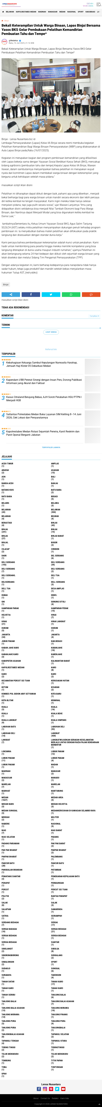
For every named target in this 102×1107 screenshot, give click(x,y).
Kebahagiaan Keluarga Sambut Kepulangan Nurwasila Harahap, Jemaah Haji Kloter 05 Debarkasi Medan (41, 364)
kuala (5, 707)
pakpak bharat (58, 850)
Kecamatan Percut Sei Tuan (16, 680)
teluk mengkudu (10, 1054)
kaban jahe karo (10, 647)
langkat (55, 733)
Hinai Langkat (58, 621)
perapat (6, 883)
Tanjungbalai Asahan (13, 1034)
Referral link (51, 349)
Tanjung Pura (9, 1027)
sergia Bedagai (58, 935)
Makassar (52, 12)
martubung (57, 791)
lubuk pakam (57, 751)
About (36, 1098)
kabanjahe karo (10, 654)
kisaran (55, 687)
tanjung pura (9, 1021)
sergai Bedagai (58, 929)
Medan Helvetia (59, 804)
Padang (55, 837)
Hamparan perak (59, 608)
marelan (6, 784)
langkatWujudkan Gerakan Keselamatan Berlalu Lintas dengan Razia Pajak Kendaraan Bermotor (75, 742)
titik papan (57, 1060)
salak (5, 902)
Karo (4, 674)
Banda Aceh (7, 483)
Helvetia (6, 615)
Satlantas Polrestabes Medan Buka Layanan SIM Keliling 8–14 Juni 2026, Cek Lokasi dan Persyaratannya (43, 416)
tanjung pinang (59, 1014)
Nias (4, 830)
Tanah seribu (8, 994)
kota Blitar (7, 700)
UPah (4, 1073)
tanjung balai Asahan (62, 1001)
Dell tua (6, 588)
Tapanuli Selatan (60, 1034)
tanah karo (57, 981)
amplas (55, 463)
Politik (5, 896)
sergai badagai (9, 929)
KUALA (5, 713)
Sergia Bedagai (9, 942)
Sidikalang (56, 955)
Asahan (55, 470)
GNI (3, 601)
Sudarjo (6, 968)
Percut (5, 889)
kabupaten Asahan (11, 661)
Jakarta (55, 634)
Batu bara (56, 490)
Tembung (6, 1060)
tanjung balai (58, 994)
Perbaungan (57, 883)
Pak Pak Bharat (9, 850)
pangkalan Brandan (12, 869)
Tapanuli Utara (59, 1041)
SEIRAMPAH (56, 916)
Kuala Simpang (58, 720)
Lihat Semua (51, 332)
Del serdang (57, 555)
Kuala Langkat (9, 720)
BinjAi (54, 529)
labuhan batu (9, 726)
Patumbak (56, 869)
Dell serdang (58, 582)
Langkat (6, 740)
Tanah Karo (57, 988)
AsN (3, 476)
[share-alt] (11, 294)
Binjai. (5, 542)
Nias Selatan (8, 837)
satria (5, 916)
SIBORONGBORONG (10, 955)
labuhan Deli (58, 726)
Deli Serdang (57, 562)
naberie (6, 823)
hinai (53, 615)
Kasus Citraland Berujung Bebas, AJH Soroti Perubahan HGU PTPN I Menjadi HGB (43, 399)
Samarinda (56, 909)
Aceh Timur (7, 463)
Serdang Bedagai (10, 922)
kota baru (56, 693)
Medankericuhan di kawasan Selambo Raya (73, 810)
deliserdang (8, 582)
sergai (54, 922)
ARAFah (5, 470)
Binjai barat (57, 536)
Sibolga (55, 948)
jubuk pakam (8, 641)
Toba (4, 1067)
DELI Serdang (8, 569)
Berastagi (7, 522)
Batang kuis (8, 490)
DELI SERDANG (57, 569)
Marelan (55, 784)
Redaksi (55, 1098)
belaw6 (5, 503)
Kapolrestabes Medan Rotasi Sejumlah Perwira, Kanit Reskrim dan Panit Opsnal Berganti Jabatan (42, 433)
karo (53, 667)
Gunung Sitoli (58, 601)
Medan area (57, 797)
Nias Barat (56, 830)
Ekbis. (54, 595)
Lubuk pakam (57, 758)
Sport (81, 12)
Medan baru (8, 804)
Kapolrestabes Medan (26, 12)
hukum (5, 628)
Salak (54, 902)
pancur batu (8, 863)
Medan (62, 12)
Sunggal (55, 968)
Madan (54, 764)
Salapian (6, 909)
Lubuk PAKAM (8, 764)
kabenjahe (56, 654)
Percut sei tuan (59, 889)
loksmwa (6, 751)
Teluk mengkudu (59, 1054)
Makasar (55, 771)
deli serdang (8, 562)
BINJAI (5, 536)
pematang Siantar (11, 876)
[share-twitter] (51, 294)
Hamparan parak (10, 608)
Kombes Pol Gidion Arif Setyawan (19, 693)
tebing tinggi (8, 1047)
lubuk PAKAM (8, 758)
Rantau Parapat (59, 896)
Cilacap (6, 549)
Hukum (54, 628)
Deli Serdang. (9, 575)
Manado (55, 777)
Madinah (42, 12)
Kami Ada (64, 1098)
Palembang (57, 856)
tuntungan (57, 1067)
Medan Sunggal (10, 810)
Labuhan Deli (8, 733)
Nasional (71, 12)
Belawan (55, 509)
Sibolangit (7, 948)
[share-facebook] (31, 294)
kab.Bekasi (90, 12)
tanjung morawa (60, 1008)
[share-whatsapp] (71, 294)
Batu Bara (7, 496)
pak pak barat (58, 843)
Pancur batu (57, 863)
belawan (6, 509)
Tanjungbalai (58, 1027)
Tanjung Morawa (10, 1014)
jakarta (6, 634)
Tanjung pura (58, 1021)
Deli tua (55, 575)
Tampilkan (94, 316)
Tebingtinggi (57, 1047)
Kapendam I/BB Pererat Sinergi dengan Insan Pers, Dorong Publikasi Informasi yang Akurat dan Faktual (44, 381)
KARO (53, 674)
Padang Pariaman (10, 843)
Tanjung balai (9, 1001)
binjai (54, 522)
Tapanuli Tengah (10, 1041)
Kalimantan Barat (60, 661)
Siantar (55, 942)
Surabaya (6, 975)
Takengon (56, 975)
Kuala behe (57, 713)
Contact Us (45, 1098)
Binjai (7, 21)
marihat (6, 791)
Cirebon (55, 549)
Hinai (4, 621)
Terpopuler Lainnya (51, 447)
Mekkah (6, 817)
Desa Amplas (57, 588)
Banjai (54, 483)
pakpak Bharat (9, 856)
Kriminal (55, 700)
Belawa (55, 503)
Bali (53, 476)
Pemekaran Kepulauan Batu (65, 876)
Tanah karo (7, 988)
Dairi (4, 555)
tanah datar (8, 981)
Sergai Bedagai (9, 935)
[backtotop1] (99, 1104)
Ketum (5, 687)
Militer (55, 817)
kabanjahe (56, 647)
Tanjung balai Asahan (13, 1008)
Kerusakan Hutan (60, 680)
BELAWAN (10, 12)
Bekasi (54, 496)
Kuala (54, 707)
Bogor (54, 542)
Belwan (55, 516)
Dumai (5, 595)
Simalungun (8, 962)
